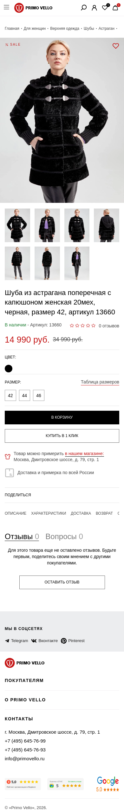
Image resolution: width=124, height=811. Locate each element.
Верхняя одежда (60, 28)
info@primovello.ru (24, 752)
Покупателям (25, 674)
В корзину (61, 417)
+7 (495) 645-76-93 (23, 743)
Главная (11, 28)
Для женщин (32, 28)
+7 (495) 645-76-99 (23, 734)
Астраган (99, 28)
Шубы (83, 28)
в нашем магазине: (78, 453)
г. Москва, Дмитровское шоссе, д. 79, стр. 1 (48, 725)
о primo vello (26, 693)
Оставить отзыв (62, 576)
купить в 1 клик (62, 436)
